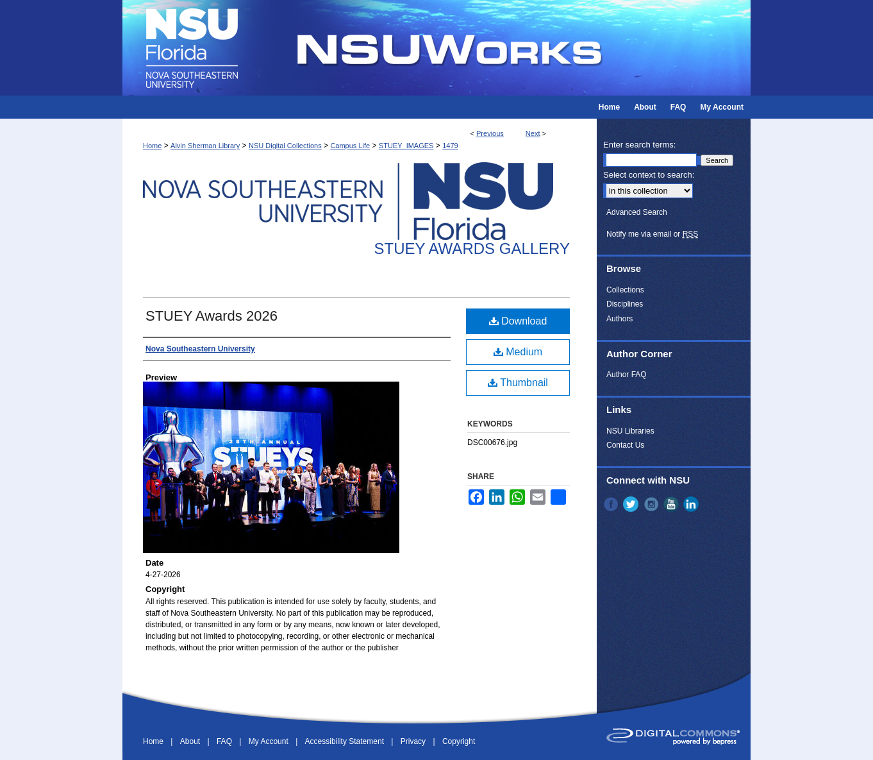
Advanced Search (636, 212)
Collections (625, 289)
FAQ (225, 741)
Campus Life (350, 145)
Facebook (612, 504)
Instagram (652, 504)
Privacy (414, 741)
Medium (518, 351)
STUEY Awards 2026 (212, 316)
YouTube (672, 504)
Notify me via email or (652, 234)
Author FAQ (626, 374)
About (191, 741)
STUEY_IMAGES (406, 145)
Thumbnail (518, 382)
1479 (450, 145)
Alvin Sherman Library (205, 145)
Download (518, 321)
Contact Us (625, 445)
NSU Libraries (630, 430)
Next (533, 133)
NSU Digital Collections (285, 145)
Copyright (458, 741)
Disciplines (624, 304)
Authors (619, 318)
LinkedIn (692, 504)
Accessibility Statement (346, 741)
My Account (269, 741)
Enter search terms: (639, 144)
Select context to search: (648, 175)
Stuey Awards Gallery (472, 248)
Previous (490, 133)
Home (152, 145)
